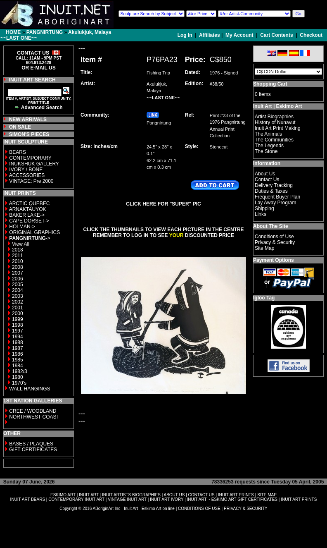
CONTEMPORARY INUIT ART (76, 499)
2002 (17, 302)
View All (20, 244)
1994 (17, 337)
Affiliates (209, 35)
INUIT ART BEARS (27, 499)
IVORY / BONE (26, 169)
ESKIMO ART (63, 495)
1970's (19, 383)
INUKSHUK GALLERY (34, 164)
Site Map (264, 248)
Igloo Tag (264, 298)
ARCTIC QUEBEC (29, 203)
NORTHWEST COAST (33, 417)
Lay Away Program (275, 203)
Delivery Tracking (274, 185)
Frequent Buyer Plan (277, 197)
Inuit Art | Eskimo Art (277, 106)
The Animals (268, 134)
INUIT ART (89, 495)
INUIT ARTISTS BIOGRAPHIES (131, 495)
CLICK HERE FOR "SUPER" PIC (163, 204)
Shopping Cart (270, 84)
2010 (17, 261)
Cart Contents (276, 35)
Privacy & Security (275, 242)
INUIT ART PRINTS (236, 495)
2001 (17, 308)
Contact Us (267, 179)
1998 (17, 325)
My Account (239, 35)
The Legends (269, 145)
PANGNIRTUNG (44, 32)
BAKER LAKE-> (27, 215)
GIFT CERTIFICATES (33, 449)
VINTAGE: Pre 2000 (31, 181)
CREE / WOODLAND (32, 411)
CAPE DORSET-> (29, 221)
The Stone (266, 151)
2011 (17, 255)
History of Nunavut (275, 122)
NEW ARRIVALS (28, 119)
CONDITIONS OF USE (199, 508)
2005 (17, 284)
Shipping (264, 208)
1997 (17, 331)
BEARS (17, 152)
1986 (17, 354)
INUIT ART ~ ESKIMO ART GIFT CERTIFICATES (232, 499)
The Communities (274, 140)
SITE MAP (267, 495)
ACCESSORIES (27, 175)
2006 (17, 279)
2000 (17, 313)
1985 (17, 360)
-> (29, 238)
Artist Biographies (274, 117)
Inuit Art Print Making (278, 128)
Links (260, 214)
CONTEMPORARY (30, 158)
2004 (17, 290)
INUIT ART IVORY (166, 499)
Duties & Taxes (271, 191)
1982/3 (19, 371)
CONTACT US (201, 495)
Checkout (311, 35)
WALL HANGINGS (29, 389)
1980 (17, 377)
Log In (186, 35)
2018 (17, 250)
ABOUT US (174, 495)
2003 (17, 296)
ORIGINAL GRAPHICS (34, 232)
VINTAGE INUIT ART (127, 499)
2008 (17, 267)
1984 (17, 366)
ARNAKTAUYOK (27, 209)
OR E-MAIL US (38, 68)
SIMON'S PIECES (29, 134)
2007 (17, 273)
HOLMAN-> (22, 227)
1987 (17, 348)
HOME (13, 32)
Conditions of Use (274, 236)
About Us (265, 174)
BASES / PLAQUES (31, 444)
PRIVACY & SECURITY (246, 508)
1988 (17, 342)
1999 (17, 319)
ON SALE (20, 127)
